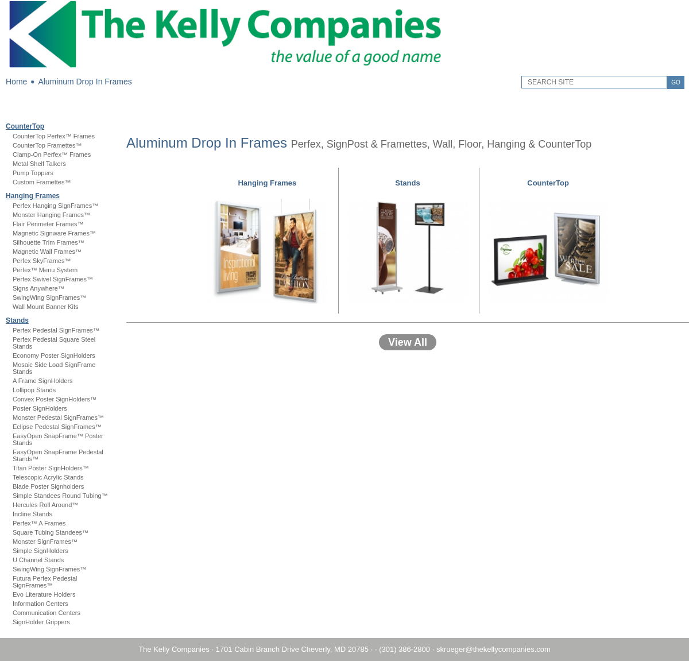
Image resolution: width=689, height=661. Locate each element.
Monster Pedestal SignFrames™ (58, 417)
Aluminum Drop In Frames (84, 81)
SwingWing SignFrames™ (49, 297)
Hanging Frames (33, 196)
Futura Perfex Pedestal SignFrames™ (45, 582)
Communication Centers (46, 612)
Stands (17, 320)
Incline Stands (32, 514)
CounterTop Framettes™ (47, 145)
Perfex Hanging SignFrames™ (55, 205)
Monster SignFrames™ (45, 541)
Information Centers (40, 603)
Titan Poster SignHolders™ (51, 468)
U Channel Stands (38, 559)
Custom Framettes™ (42, 182)
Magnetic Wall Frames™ (47, 251)
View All (407, 342)
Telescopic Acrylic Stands (48, 477)
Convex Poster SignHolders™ (54, 399)
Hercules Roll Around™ (45, 504)
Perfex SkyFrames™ (42, 260)
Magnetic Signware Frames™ (54, 233)
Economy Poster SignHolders (54, 355)
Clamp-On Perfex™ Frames (52, 154)
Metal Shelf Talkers (39, 163)
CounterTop (25, 126)
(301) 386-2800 (404, 649)
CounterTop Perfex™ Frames (54, 136)
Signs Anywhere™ (38, 288)
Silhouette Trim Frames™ (48, 242)
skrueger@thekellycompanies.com (493, 649)
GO (675, 82)
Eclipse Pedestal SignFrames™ (57, 426)
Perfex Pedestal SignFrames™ (56, 330)
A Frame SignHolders (43, 380)
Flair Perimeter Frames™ (48, 224)
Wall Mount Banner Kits (46, 306)
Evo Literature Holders (44, 594)
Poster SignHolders (40, 408)
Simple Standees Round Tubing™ (60, 495)
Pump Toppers (33, 172)
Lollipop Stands (34, 389)
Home (16, 81)
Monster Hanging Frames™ (51, 214)
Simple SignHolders (40, 550)
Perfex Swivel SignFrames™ (53, 279)
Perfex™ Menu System (45, 269)
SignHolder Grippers (41, 622)
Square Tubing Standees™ (50, 532)
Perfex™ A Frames (39, 523)
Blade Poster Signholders (48, 486)
